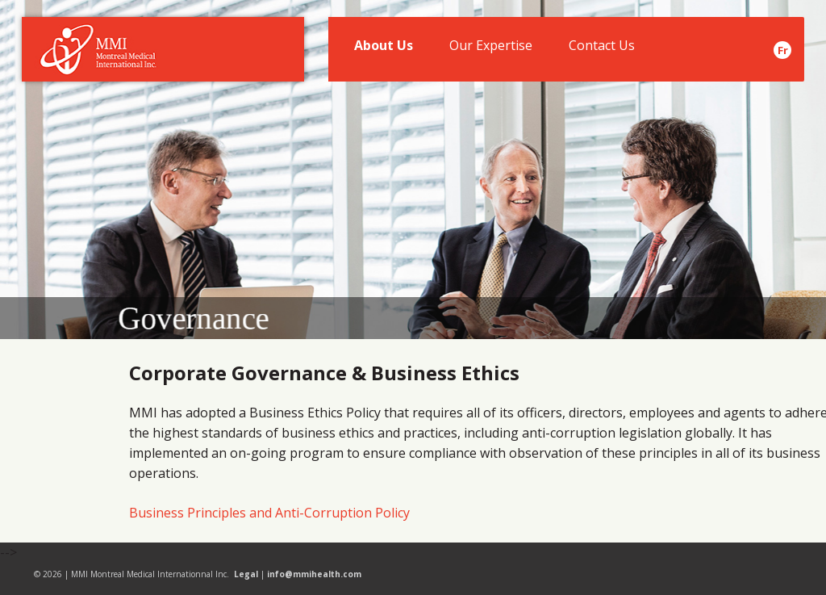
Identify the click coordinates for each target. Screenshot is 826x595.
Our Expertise (489, 49)
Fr (783, 50)
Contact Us (599, 49)
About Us (382, 49)
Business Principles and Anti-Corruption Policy (269, 513)
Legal (246, 574)
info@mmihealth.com (314, 574)
